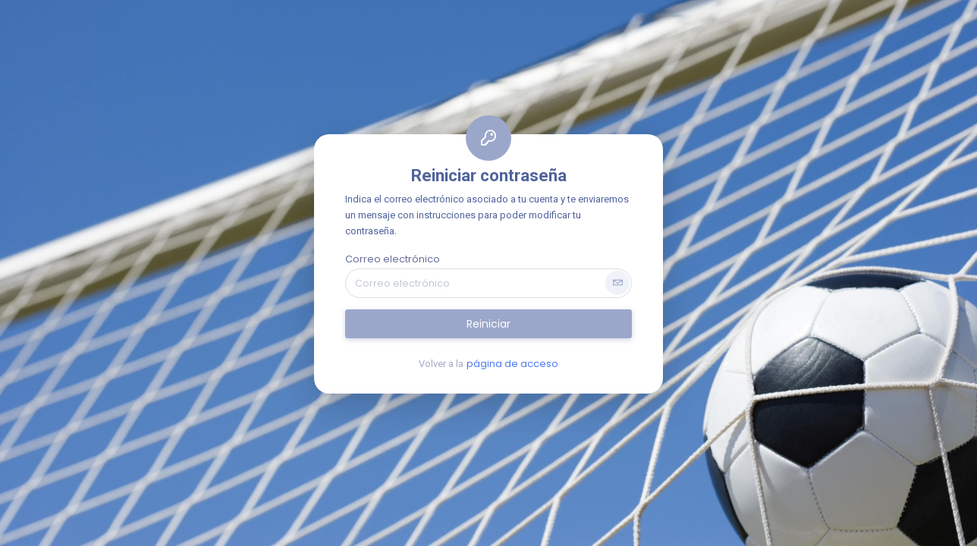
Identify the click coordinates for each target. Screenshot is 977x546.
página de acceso (512, 363)
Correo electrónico (392, 259)
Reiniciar (488, 323)
